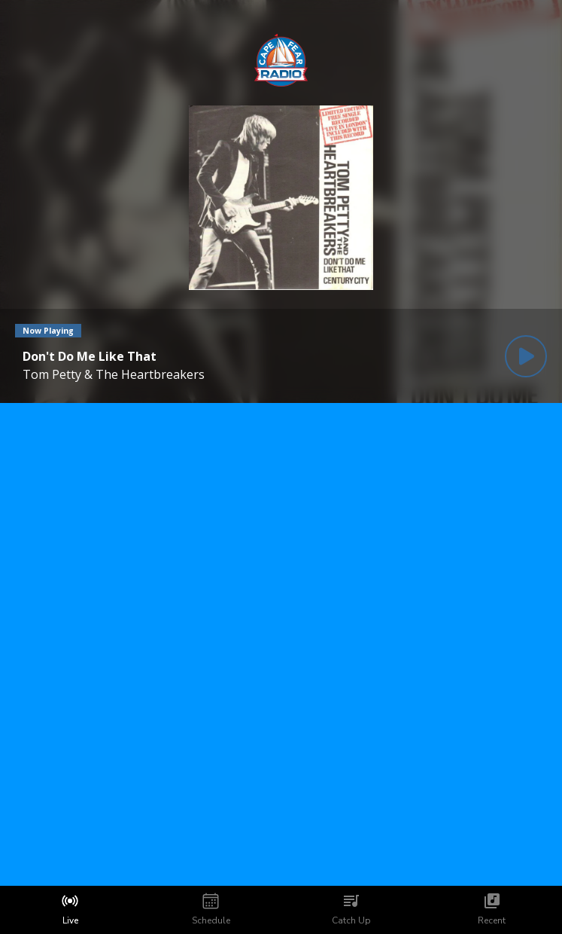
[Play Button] (526, 356)
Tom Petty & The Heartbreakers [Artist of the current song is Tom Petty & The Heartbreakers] (114, 374)
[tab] (70, 910)
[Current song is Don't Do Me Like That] (114, 356)
